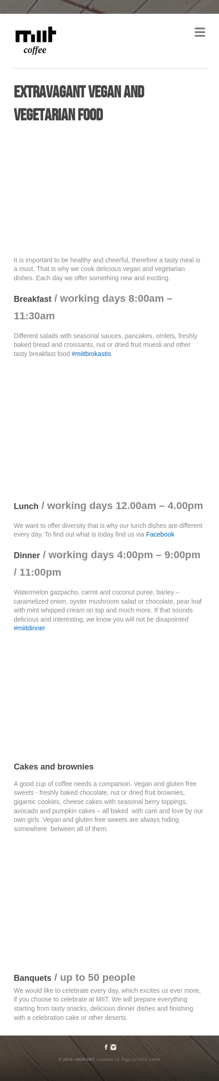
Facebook (160, 534)
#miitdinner (29, 628)
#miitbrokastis (91, 353)
